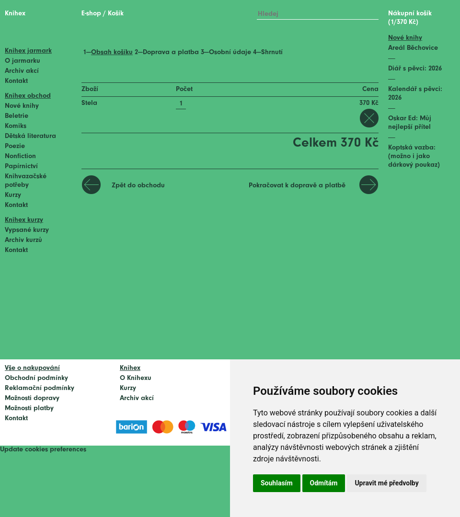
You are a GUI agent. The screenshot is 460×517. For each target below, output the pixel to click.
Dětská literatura (30, 136)
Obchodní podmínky (36, 378)
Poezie (15, 146)
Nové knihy (22, 106)
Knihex (15, 14)
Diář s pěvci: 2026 (415, 69)
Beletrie (16, 116)
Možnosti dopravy (32, 398)
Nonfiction (20, 156)
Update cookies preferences (43, 450)
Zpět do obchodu (138, 186)
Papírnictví (21, 166)
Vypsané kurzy (27, 230)
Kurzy (13, 195)
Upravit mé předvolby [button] (386, 483)
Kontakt (16, 81)
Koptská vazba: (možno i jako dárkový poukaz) (414, 156)
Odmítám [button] (324, 483)
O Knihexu (135, 378)
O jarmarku (22, 61)
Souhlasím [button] (277, 483)
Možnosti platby (29, 408)
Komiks (15, 126)
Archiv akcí (22, 71)
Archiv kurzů (23, 240)
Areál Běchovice (413, 48)
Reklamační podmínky (39, 388)
